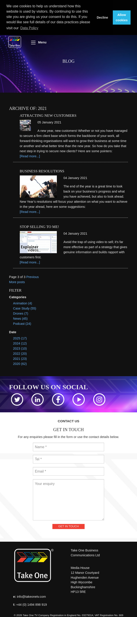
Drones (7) (20, 313)
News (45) (20, 318)
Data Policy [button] (29, 28)
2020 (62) (20, 363)
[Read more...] (30, 155)
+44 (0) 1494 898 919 (31, 604)
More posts (17, 281)
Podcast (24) (22, 323)
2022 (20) (20, 353)
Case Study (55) (24, 307)
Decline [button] (102, 17)
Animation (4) (22, 302)
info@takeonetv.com (31, 596)
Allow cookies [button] (122, 17)
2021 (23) (20, 358)
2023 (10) (20, 348)
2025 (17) (20, 337)
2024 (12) (20, 343)
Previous (32, 276)
